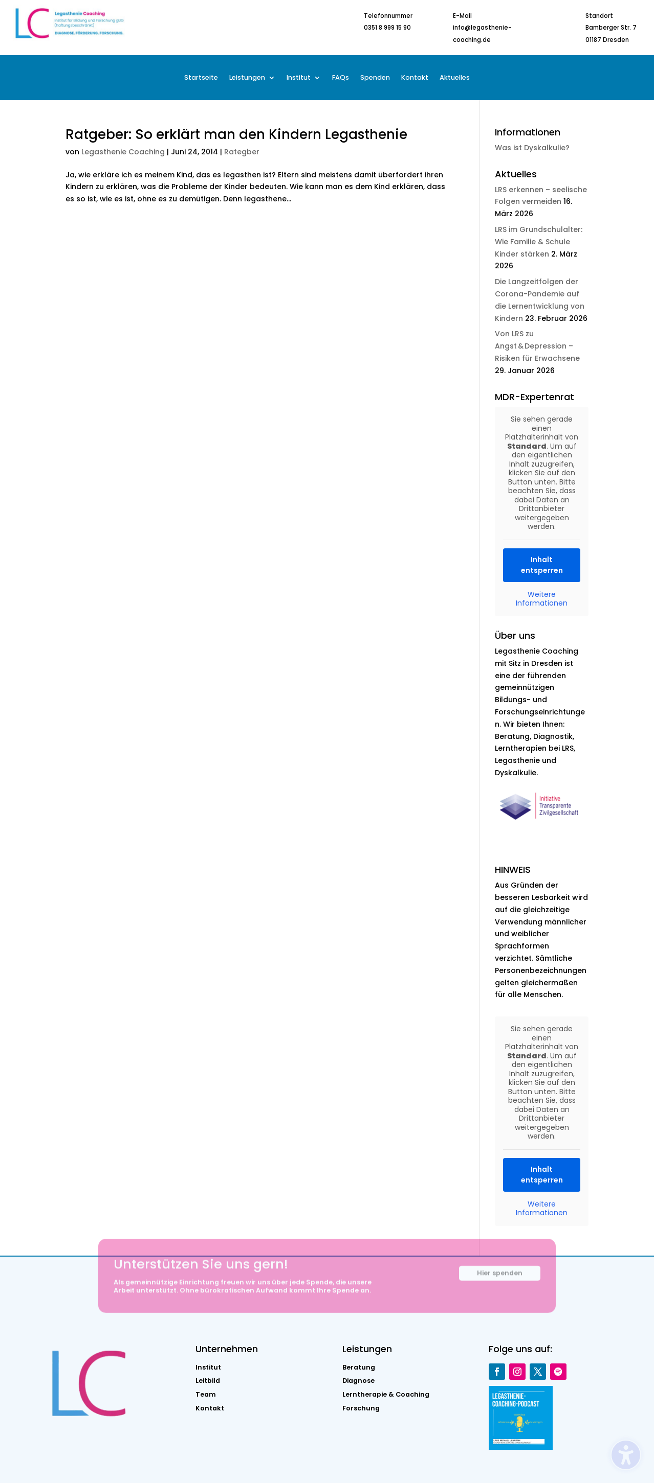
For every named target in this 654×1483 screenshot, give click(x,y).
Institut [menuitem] (299, 78)
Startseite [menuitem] (201, 78)
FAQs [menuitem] (340, 78)
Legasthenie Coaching (123, 152)
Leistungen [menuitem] (247, 78)
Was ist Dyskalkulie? (532, 148)
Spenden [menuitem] (375, 78)
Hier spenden (499, 1279)
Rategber (241, 152)
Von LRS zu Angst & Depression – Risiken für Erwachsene (537, 346)
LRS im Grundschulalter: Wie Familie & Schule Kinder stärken (538, 241)
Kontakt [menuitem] (414, 78)
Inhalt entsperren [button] (541, 564)
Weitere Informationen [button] (542, 599)
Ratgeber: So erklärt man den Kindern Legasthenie (236, 134)
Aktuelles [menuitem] (455, 78)
